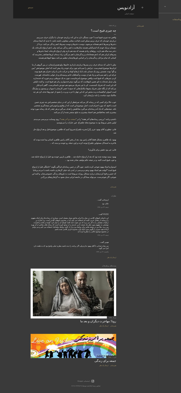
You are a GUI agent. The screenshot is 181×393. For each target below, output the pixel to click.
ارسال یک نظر (98, 257)
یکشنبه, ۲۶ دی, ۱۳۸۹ (89, 252)
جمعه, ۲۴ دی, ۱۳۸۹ (89, 207)
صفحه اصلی (116, 14)
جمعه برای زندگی (92, 361)
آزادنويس (113, 7)
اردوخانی (92, 200)
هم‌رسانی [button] (127, 26)
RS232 (92, 214)
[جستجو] (17, 8)
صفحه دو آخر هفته (55, 119)
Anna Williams (63, 386)
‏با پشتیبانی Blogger (72, 381)
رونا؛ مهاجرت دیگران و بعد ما (85, 321)
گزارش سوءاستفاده (167, 19)
